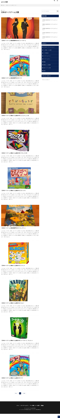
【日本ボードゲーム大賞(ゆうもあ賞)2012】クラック (18, 267)
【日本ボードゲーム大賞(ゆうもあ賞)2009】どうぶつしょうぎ (19, 116)
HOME (3, 5)
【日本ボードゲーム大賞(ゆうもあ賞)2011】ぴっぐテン (19, 192)
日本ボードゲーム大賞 (47, 68)
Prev (16, 397)
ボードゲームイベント (47, 56)
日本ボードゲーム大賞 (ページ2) (11, 5)
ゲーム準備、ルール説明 (47, 50)
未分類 (44, 71)
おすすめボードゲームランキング (49, 47)
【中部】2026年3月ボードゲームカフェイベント (49, 37)
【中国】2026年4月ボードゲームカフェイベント (49, 29)
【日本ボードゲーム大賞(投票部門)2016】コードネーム (18, 40)
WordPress (38, 413)
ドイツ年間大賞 (46, 53)
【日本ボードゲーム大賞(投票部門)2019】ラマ (16, 78)
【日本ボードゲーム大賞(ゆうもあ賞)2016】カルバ (17, 305)
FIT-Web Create (27, 413)
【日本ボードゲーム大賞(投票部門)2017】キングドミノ (19, 230)
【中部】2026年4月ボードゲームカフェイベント (49, 20)
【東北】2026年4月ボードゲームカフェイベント (49, 25)
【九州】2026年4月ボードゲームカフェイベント (49, 33)
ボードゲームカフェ (46, 59)
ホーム (17, 409)
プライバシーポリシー (46, 80)
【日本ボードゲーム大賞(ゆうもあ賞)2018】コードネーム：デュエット (19, 343)
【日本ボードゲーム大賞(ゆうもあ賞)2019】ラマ (16, 382)
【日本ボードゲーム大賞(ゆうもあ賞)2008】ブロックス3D (20, 155)
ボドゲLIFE (4, 2)
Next (24, 397)
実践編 (44, 62)
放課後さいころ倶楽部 (47, 65)
